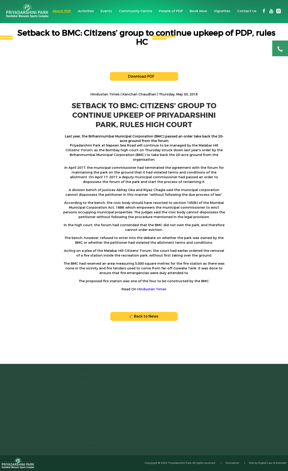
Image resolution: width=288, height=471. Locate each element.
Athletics (80, 390)
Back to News (144, 316)
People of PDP (171, 11)
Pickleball (81, 437)
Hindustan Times (151, 289)
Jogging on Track (86, 431)
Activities (86, 11)
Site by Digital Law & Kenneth (267, 463)
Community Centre (135, 11)
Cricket (79, 413)
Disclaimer (232, 463)
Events (106, 11)
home (79, 375)
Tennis (78, 396)
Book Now (198, 11)
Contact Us (246, 11)
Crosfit (79, 419)
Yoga (77, 407)
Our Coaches (86, 443)
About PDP (61, 11)
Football (80, 401)
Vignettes (222, 11)
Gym (77, 425)
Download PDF (144, 76)
